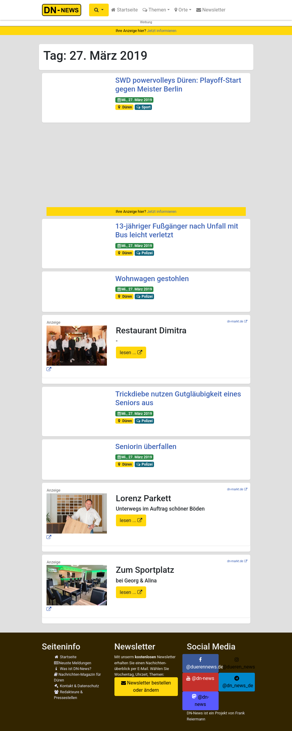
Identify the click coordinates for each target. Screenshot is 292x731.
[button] (99, 10)
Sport (143, 107)
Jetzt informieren (161, 30)
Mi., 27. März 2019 (134, 100)
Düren (124, 107)
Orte (181, 10)
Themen (154, 10)
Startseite (124, 10)
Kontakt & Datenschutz (76, 686)
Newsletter (211, 10)
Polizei (144, 253)
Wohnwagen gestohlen (152, 278)
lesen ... (129, 352)
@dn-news (200, 678)
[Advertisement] (146, 165)
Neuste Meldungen (72, 663)
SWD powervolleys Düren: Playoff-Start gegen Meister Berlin (178, 84)
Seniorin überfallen (146, 446)
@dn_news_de (238, 682)
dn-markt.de (235, 321)
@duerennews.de (202, 663)
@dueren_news (239, 663)
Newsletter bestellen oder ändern (146, 686)
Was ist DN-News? (72, 668)
